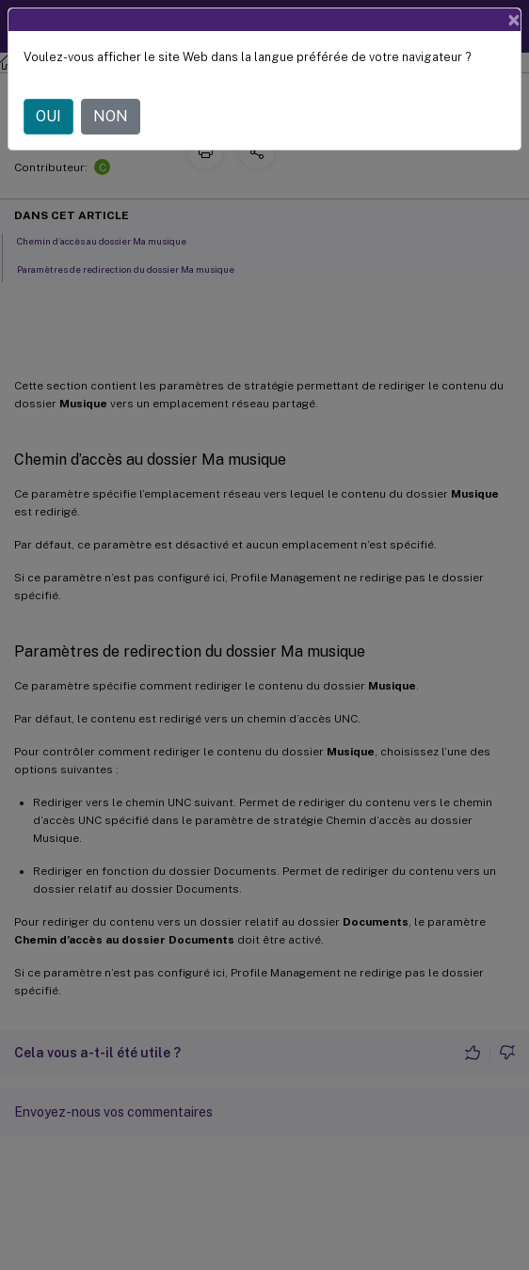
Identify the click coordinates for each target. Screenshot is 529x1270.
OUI (48, 116)
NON (110, 116)
